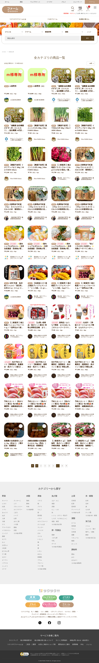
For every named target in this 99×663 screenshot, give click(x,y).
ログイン (72, 13)
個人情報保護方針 (26, 640)
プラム (40, 560)
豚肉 (27, 503)
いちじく (40, 539)
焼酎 (72, 535)
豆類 (15, 530)
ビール (73, 523)
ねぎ (3, 515)
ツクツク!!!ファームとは (18, 19)
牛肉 (27, 506)
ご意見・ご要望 (31, 644)
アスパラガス (6, 527)
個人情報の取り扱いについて (43, 640)
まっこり (74, 544)
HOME (4, 51)
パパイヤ (40, 530)
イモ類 (16, 524)
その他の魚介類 (57, 524)
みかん (40, 554)
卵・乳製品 (56, 530)
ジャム (88, 526)
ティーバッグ (75, 509)
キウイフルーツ (43, 521)
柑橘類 (40, 557)
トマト (4, 509)
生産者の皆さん (84, 19)
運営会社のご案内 (64, 644)
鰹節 (87, 535)
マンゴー (40, 527)
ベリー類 (40, 566)
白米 (87, 500)
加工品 (88, 521)
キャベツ (5, 500)
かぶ (3, 542)
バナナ (40, 518)
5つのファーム (52, 19)
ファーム (92, 2)
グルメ (64, 2)
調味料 (74, 550)
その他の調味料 (76, 563)
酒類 (73, 518)
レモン (40, 551)
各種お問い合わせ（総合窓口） (80, 640)
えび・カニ (55, 500)
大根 (3, 521)
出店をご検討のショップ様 (47, 644)
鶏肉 (27, 500)
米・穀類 (89, 496)
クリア (89, 32)
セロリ (4, 557)
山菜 (15, 518)
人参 (3, 518)
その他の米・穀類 (91, 515)
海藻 (53, 503)
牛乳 (53, 541)
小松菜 (4, 548)
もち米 (88, 509)
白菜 (3, 506)
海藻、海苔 (55, 521)
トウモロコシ (6, 530)
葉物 (15, 527)
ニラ (15, 503)
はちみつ (74, 560)
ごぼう (16, 512)
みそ (72, 557)
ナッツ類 (88, 512)
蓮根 (3, 536)
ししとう (5, 566)
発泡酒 (73, 526)
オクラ (4, 539)
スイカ (40, 536)
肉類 (28, 496)
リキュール (75, 538)
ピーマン (5, 560)
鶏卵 (53, 535)
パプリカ (5, 563)
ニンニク (5, 533)
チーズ (54, 544)
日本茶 (73, 500)
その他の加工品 (91, 538)
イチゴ (40, 500)
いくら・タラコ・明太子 (59, 515)
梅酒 (72, 541)
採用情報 (75, 644)
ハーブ (16, 515)
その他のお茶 (75, 512)
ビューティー (77, 2)
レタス (4, 503)
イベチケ (49, 2)
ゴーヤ (4, 569)
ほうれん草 (5, 551)
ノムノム (89, 644)
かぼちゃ (5, 545)
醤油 (72, 554)
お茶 (73, 496)
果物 (39, 496)
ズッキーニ (17, 500)
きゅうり (5, 512)
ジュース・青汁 (91, 529)
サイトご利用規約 (61, 640)
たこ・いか (55, 509)
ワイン (73, 529)
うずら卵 (54, 538)
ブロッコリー (18, 506)
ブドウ (40, 506)
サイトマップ (13, 640)
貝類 (53, 506)
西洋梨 (40, 515)
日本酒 (73, 532)
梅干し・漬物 (90, 532)
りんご (40, 509)
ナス (3, 524)
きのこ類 (16, 521)
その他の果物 (42, 569)
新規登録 (66, 13)
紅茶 (72, 503)
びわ (39, 533)
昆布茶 (73, 506)
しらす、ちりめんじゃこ (59, 518)
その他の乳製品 (57, 547)
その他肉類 (29, 509)
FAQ (82, 644)
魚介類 (54, 496)
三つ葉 (4, 554)
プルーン (40, 563)
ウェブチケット (35, 2)
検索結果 (11, 51)
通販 (21, 2)
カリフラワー (18, 509)
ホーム (7, 2)
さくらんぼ (41, 524)
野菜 (4, 496)
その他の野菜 (18, 533)
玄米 (87, 503)
